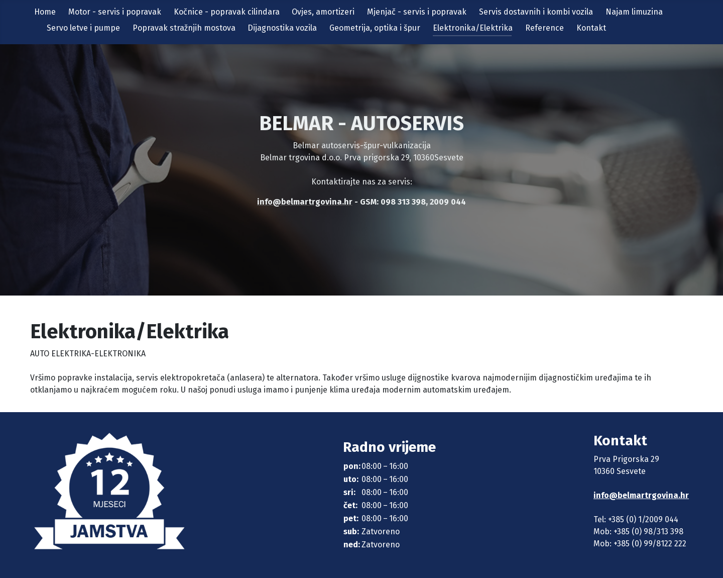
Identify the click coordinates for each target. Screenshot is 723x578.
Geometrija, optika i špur (374, 28)
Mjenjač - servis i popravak (416, 12)
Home (45, 12)
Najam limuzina (634, 12)
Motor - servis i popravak (114, 12)
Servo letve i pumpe (83, 28)
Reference (544, 28)
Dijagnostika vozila (282, 28)
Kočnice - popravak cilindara (227, 12)
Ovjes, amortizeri (323, 12)
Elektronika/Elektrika (473, 28)
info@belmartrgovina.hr (641, 495)
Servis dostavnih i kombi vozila (536, 12)
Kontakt (591, 28)
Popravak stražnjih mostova (184, 28)
